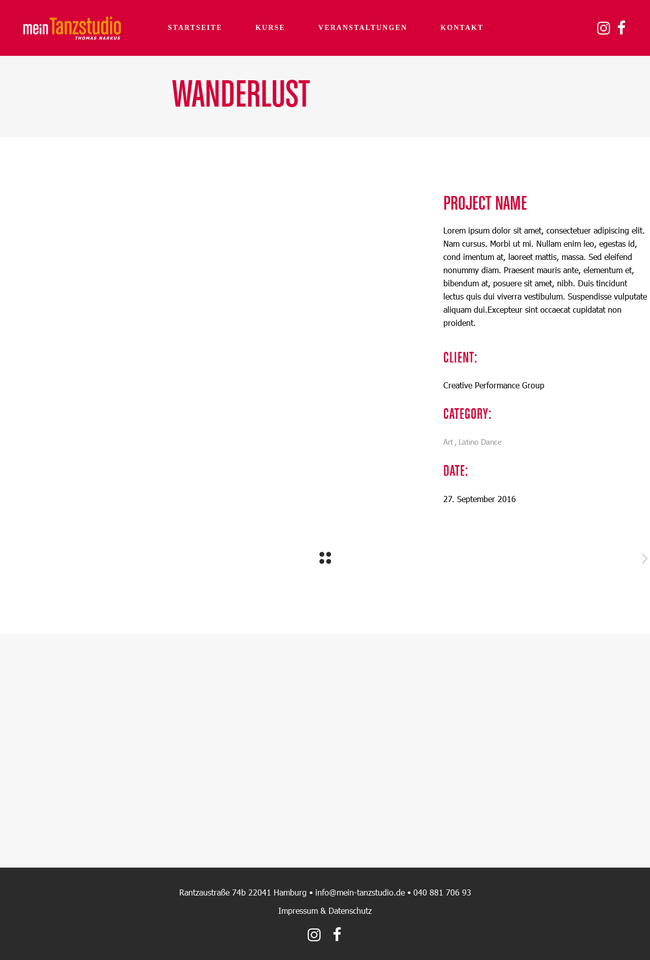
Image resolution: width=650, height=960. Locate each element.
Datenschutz (350, 910)
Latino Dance (480, 441)
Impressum (298, 910)
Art (448, 441)
